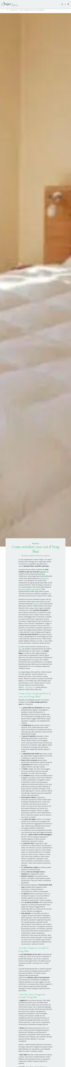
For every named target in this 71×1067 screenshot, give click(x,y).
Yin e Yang (29, 687)
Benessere (14, 10)
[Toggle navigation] (68, 4)
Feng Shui (45, 578)
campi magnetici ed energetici (30, 589)
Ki (23, 687)
